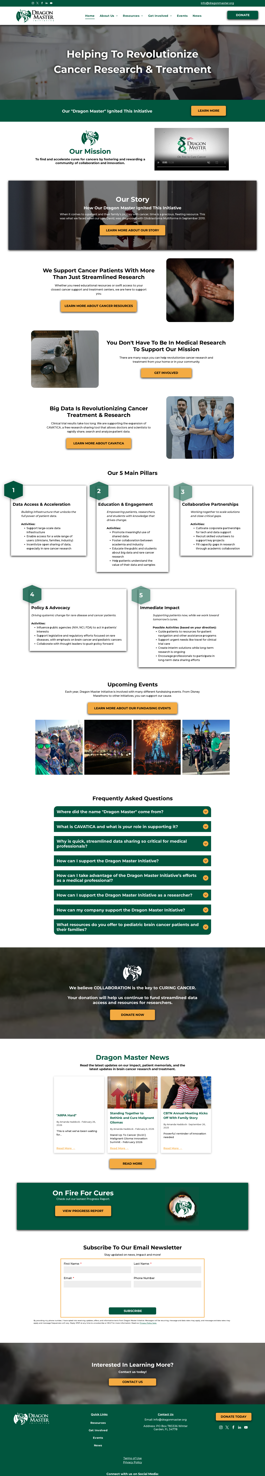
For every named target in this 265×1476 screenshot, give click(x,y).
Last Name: (140, 1236)
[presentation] (91, 1269)
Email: (69, 1250)
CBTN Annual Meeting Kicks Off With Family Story (185, 1091)
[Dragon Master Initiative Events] (157, 723)
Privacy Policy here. (79, 1295)
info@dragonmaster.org (221, 3)
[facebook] (42, 4)
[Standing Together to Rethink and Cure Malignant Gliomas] (132, 1068)
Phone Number (141, 1250)
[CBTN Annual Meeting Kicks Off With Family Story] (186, 1068)
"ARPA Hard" (66, 1091)
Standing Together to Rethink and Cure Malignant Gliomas (132, 1093)
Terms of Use (132, 1430)
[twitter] (37, 4)
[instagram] (32, 4)
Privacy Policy (132, 1434)
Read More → (65, 1120)
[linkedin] (46, 4)
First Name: (72, 1236)
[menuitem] (90, 16)
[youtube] (51, 4)
